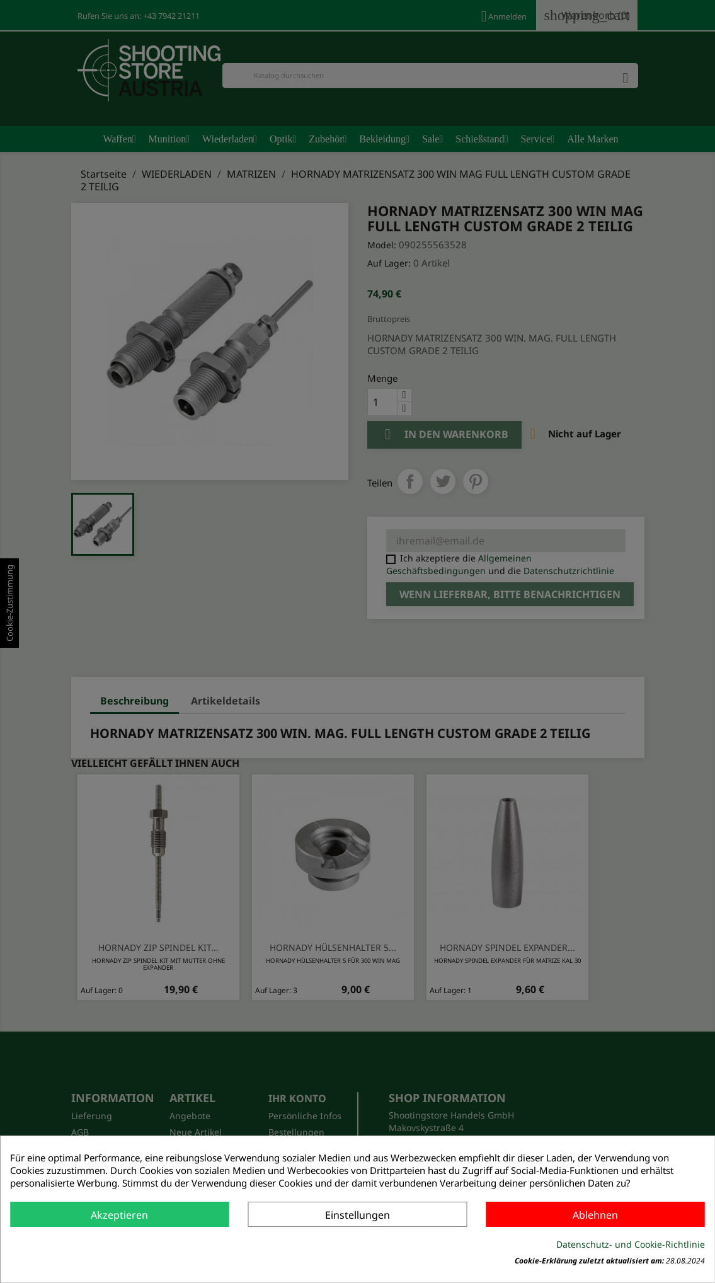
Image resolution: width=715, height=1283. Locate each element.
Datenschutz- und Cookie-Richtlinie (630, 1244)
